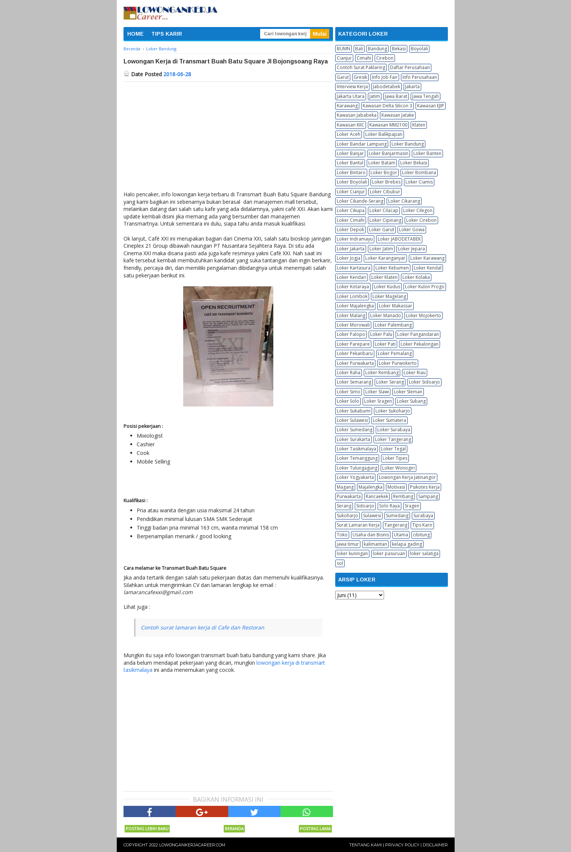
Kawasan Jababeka (357, 115)
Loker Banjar (350, 153)
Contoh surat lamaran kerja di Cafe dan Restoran (202, 627)
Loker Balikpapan (383, 134)
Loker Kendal (427, 268)
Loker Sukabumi (354, 411)
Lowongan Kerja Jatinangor (407, 477)
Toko (342, 534)
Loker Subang (411, 401)
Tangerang (395, 525)
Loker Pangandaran (418, 334)
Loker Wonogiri (398, 468)
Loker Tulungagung (357, 468)
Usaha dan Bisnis (371, 534)
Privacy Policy (402, 844)
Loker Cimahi (351, 220)
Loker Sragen (378, 401)
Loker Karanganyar (385, 258)
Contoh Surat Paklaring (361, 67)
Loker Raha (348, 372)
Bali (359, 48)
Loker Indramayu (355, 239)
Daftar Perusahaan (410, 67)
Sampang (428, 496)
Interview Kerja (352, 86)
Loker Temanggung (357, 458)
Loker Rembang (382, 372)
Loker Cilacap (383, 210)
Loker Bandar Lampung (362, 144)
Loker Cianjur (351, 191)
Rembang (403, 496)
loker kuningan (352, 553)
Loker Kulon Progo (424, 286)
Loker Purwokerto (398, 363)
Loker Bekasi (413, 163)
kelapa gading (407, 544)
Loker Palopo (351, 334)
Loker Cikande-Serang (360, 201)
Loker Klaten (384, 277)
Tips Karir (422, 525)
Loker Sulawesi (352, 420)
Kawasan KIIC (351, 125)
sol (340, 563)
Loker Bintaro (351, 172)
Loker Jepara (411, 248)
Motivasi (396, 487)
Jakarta (412, 86)
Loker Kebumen (392, 268)
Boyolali (419, 48)
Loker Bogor (384, 172)
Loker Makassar (395, 306)
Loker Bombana (419, 172)
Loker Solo (348, 401)
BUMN (343, 48)
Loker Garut (381, 229)
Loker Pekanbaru (355, 353)
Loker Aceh (348, 134)
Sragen (412, 506)
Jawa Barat (396, 96)
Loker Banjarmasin (388, 153)
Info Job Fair (385, 77)
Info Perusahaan (419, 77)
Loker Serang (390, 382)
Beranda (234, 828)
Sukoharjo (347, 515)
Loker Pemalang (395, 353)
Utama (401, 534)
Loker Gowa (412, 229)
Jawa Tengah (425, 96)
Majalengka (371, 487)
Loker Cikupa (351, 210)
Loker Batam (381, 163)
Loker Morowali (353, 325)
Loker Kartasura (354, 268)
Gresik (360, 77)
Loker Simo (348, 391)
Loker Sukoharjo (392, 411)
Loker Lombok (352, 296)
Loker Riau (415, 372)
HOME (135, 34)
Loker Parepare (353, 344)
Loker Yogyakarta (355, 477)
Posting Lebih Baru (147, 828)
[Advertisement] (228, 138)
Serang (344, 506)
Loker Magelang (389, 296)
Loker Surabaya (393, 429)
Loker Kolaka (416, 277)
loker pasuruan (389, 553)
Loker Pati (385, 344)
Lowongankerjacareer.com (192, 844)
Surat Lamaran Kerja (358, 525)
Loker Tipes (395, 458)
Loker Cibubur (385, 191)
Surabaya (423, 515)
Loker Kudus (387, 286)
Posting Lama (315, 828)
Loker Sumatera (389, 420)
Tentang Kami (365, 844)
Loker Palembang (393, 325)
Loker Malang (351, 315)
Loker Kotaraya (353, 286)
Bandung (377, 48)
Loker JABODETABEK (399, 239)
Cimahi (364, 58)
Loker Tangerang (393, 439)
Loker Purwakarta (355, 363)
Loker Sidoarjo (424, 382)
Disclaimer (435, 844)
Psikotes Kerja (425, 487)
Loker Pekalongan (419, 344)
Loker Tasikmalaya (356, 449)
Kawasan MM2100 (388, 125)
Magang (345, 487)
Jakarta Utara (351, 96)
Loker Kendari (351, 277)
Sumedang (397, 515)
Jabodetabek (386, 86)
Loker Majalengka (355, 306)
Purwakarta (349, 496)
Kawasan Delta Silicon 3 (387, 105)
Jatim (374, 96)
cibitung (421, 534)
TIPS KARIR (166, 34)
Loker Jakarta (351, 248)
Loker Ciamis (419, 182)
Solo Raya (389, 506)
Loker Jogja (348, 258)
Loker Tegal (393, 449)
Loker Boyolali (352, 182)
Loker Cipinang (385, 220)
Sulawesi (372, 515)
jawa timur (348, 544)
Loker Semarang (354, 382)
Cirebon (384, 58)
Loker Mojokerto (423, 315)
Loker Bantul (350, 163)
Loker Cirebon (421, 220)
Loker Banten (427, 153)
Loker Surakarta (353, 439)
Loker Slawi (377, 391)
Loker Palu (381, 334)
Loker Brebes (386, 182)
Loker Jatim (381, 248)
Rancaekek (377, 496)
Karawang (347, 105)
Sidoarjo (365, 506)
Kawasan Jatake (397, 115)
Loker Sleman (408, 391)
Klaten (418, 125)
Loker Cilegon (417, 210)
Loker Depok (350, 229)
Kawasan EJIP (430, 105)
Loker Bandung (408, 144)
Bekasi (399, 48)
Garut (343, 77)
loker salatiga (424, 553)
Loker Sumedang (354, 429)
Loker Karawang (427, 258)
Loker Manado (385, 315)
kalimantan (375, 544)
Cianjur (344, 58)
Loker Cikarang (404, 201)
